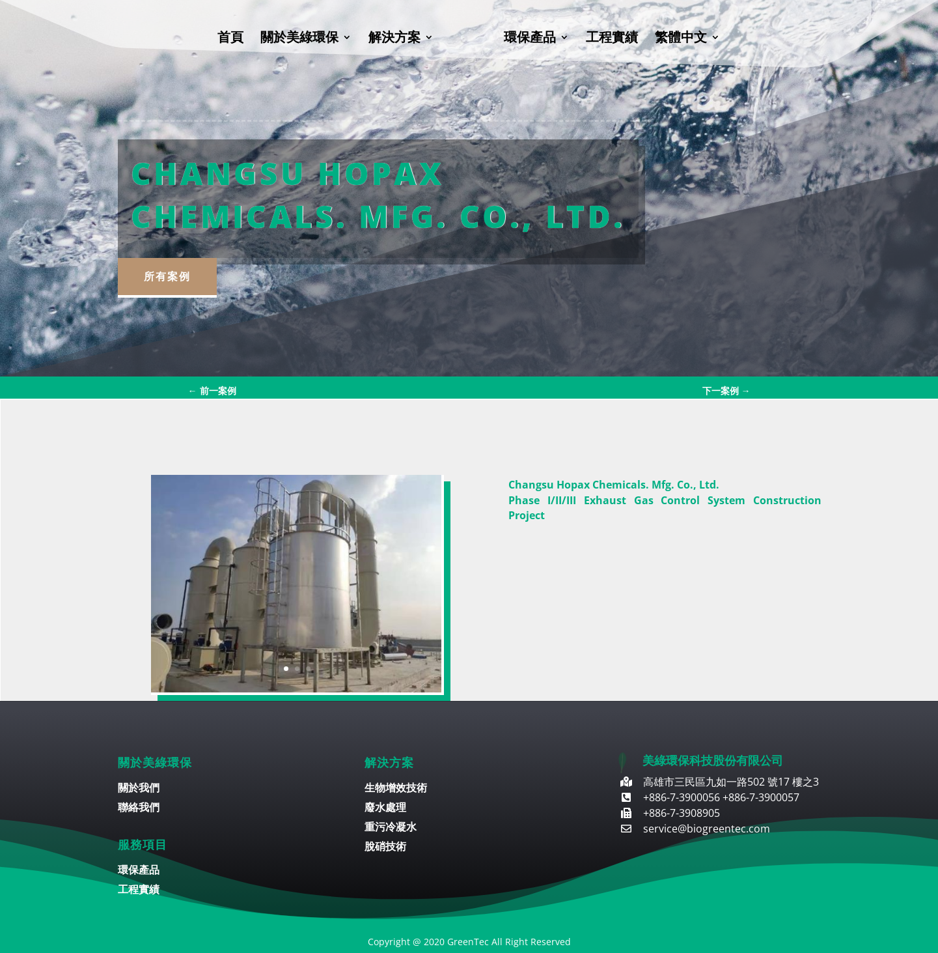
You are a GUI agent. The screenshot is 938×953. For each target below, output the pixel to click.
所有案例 (167, 276)
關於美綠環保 (299, 39)
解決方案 (394, 39)
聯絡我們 (138, 808)
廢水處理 (385, 808)
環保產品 (530, 39)
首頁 (230, 39)
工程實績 (612, 39)
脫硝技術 (385, 847)
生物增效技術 (396, 789)
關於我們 (138, 789)
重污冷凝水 (391, 828)
